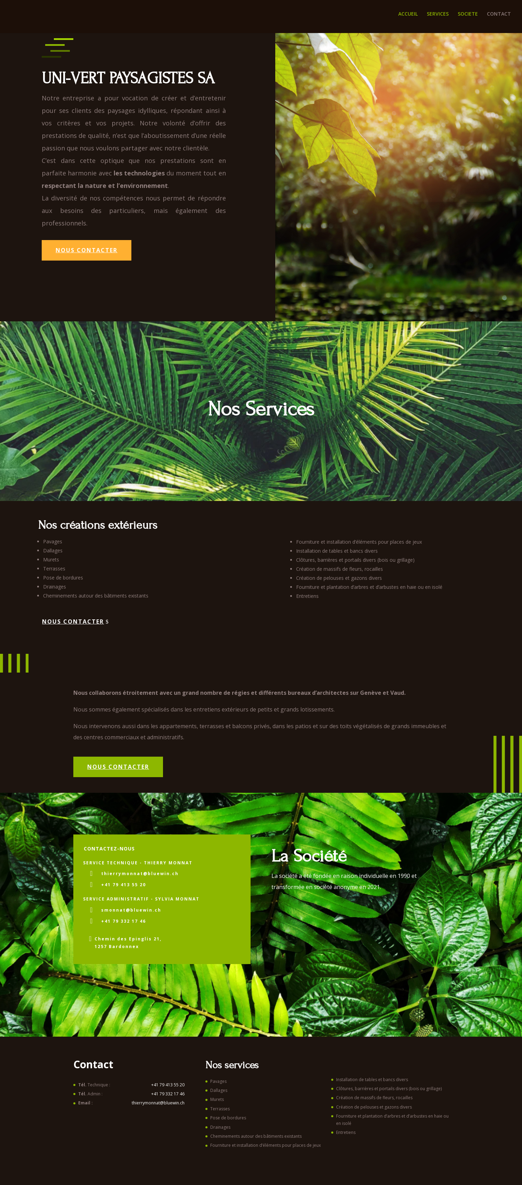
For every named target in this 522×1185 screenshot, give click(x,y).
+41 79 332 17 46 (123, 921)
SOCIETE (468, 14)
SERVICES (438, 14)
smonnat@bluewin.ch (131, 910)
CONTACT (499, 14)
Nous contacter (86, 250)
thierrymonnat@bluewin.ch (140, 874)
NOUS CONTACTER (118, 767)
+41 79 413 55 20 (123, 885)
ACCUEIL (408, 14)
